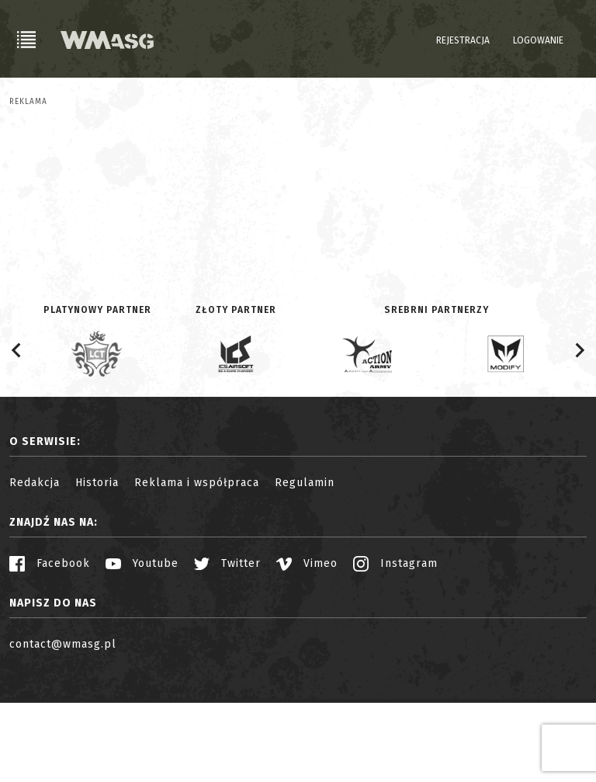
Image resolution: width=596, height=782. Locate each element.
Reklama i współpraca (196, 561)
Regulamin (304, 561)
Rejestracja (463, 40)
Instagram (395, 642)
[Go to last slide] (17, 429)
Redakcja (34, 561)
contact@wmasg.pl (62, 723)
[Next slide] (579, 429)
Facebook (49, 642)
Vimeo (307, 642)
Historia (97, 561)
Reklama (28, 101)
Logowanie (538, 40)
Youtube (142, 642)
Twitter (227, 642)
